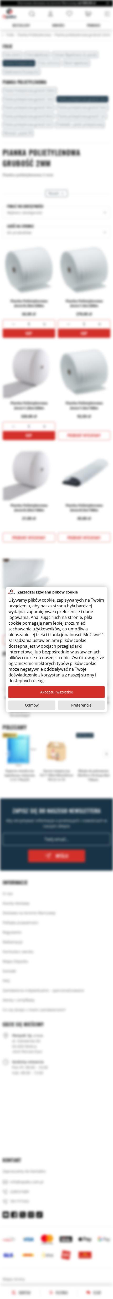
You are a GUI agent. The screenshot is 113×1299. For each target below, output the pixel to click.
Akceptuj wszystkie (56, 692)
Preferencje (81, 705)
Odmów (32, 705)
